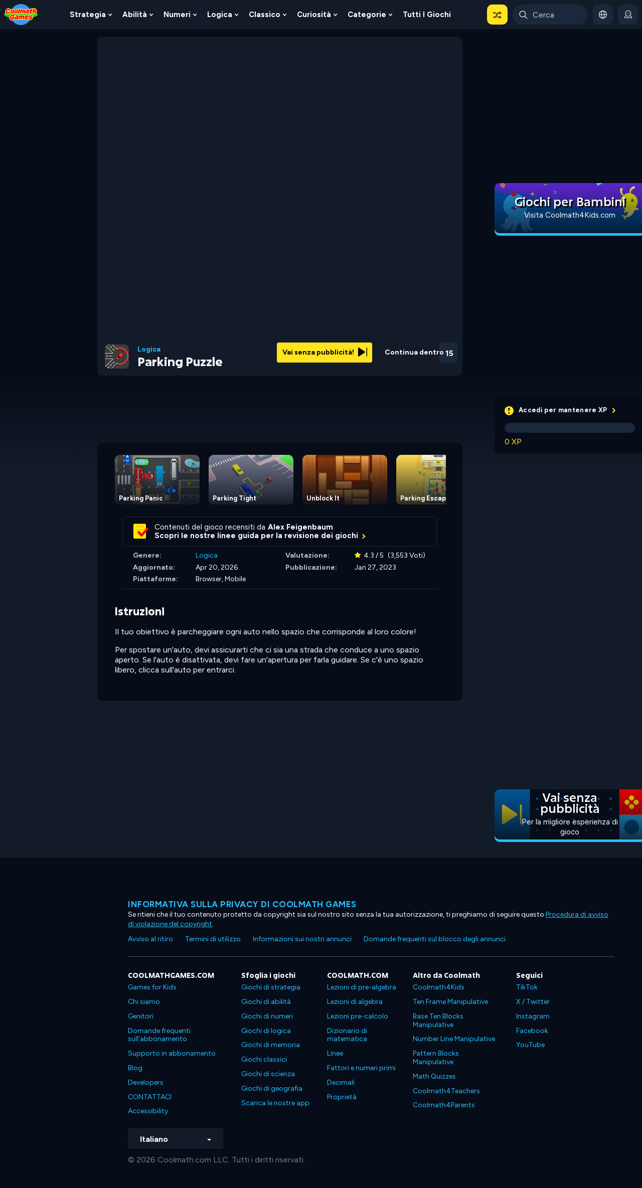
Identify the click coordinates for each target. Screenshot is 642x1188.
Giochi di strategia (270, 987)
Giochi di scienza (268, 1074)
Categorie (367, 14)
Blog (135, 1068)
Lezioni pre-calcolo (357, 1016)
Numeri (177, 14)
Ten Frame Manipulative (450, 1001)
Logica (219, 14)
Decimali (341, 1082)
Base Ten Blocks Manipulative (438, 1020)
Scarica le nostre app (275, 1103)
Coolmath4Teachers (446, 1091)
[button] (497, 15)
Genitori (140, 1016)
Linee (335, 1053)
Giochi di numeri (267, 1016)
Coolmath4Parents (444, 1105)
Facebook (532, 1031)
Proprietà (342, 1097)
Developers (146, 1082)
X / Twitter (533, 1001)
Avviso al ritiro (150, 939)
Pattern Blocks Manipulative (436, 1057)
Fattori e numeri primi (361, 1068)
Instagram (533, 1016)
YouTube (530, 1045)
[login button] (628, 15)
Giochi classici (264, 1059)
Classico (264, 14)
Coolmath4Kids (438, 987)
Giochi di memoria (270, 1045)
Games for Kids (152, 987)
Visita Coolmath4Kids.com (569, 215)
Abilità (134, 14)
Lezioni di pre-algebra (361, 987)
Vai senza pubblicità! (324, 352)
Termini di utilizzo (213, 939)
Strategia (88, 14)
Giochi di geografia (271, 1088)
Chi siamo (144, 1001)
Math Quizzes (434, 1076)
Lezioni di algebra (355, 1001)
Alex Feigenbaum (300, 527)
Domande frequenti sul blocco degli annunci (435, 939)
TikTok (527, 987)
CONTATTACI (150, 1097)
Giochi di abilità (266, 1001)
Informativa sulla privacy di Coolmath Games (242, 904)
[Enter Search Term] (550, 15)
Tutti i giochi (427, 14)
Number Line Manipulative (454, 1039)
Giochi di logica (266, 1031)
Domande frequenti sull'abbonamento (159, 1035)
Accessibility (148, 1111)
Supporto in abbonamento (172, 1053)
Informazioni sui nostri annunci (302, 939)
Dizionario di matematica (347, 1035)
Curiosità (314, 14)
